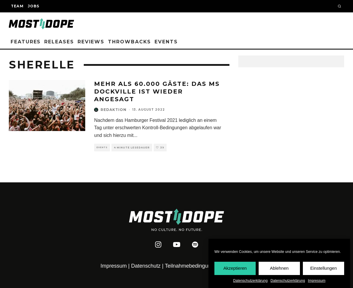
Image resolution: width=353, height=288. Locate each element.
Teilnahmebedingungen (192, 266)
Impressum (316, 281)
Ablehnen (279, 268)
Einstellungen (323, 268)
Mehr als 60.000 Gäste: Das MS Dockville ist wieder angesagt (157, 91)
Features (26, 42)
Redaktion (114, 109)
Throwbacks (129, 42)
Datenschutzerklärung (250, 281)
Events (166, 42)
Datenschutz (146, 266)
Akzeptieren (235, 268)
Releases (59, 42)
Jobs (34, 6)
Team (17, 6)
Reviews (91, 42)
